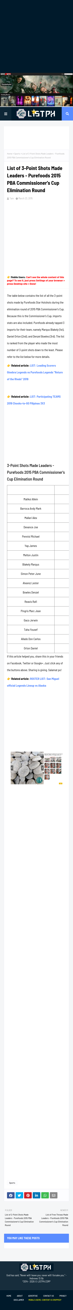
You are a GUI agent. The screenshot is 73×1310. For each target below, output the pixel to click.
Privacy (62, 1295)
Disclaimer (19, 1300)
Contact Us (48, 1295)
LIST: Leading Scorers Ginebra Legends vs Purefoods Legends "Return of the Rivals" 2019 (35, 372)
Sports (17, 153)
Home (9, 153)
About (20, 1295)
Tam (12, 198)
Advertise (33, 1295)
